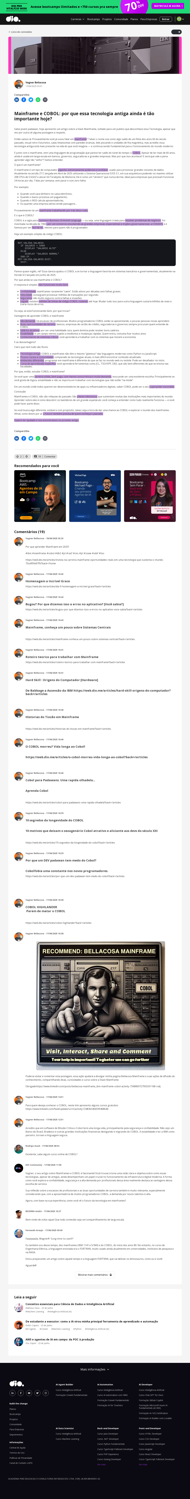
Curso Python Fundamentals (111, 1444)
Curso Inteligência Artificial (68, 1390)
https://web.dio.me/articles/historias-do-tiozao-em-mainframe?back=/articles (68, 728)
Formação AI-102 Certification (153, 1413)
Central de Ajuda (17, 1447)
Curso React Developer (150, 1454)
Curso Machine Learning (67, 1438)
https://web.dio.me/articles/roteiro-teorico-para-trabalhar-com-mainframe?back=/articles (75, 662)
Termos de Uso (17, 1452)
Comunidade (121, 19)
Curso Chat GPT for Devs (151, 1395)
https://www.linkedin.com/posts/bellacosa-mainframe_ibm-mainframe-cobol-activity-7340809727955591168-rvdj (98, 1086)
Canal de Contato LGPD (21, 1463)
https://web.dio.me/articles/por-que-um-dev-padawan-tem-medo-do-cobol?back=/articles (75, 876)
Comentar (50, 456)
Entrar (166, 19)
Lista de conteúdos (20, 32)
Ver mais (101, 1464)
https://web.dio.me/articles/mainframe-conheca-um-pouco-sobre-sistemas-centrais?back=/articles (80, 639)
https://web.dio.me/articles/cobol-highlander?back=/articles (58, 922)
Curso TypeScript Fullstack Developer (115, 1449)
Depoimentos (16, 1434)
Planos (134, 19)
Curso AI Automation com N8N (112, 1395)
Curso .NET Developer (108, 1438)
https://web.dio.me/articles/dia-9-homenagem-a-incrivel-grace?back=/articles (68, 586)
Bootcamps (93, 19)
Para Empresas (148, 19)
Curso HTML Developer (150, 1433)
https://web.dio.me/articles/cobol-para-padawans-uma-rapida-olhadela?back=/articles (73, 802)
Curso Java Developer (107, 1433)
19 (37, 456)
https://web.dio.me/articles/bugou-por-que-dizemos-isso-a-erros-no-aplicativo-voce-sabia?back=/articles (84, 609)
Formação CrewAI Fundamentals (71, 1395)
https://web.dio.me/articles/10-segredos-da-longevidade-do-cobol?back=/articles (70, 842)
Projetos (107, 19)
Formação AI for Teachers (110, 1405)
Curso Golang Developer (109, 1459)
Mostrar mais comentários (95, 1274)
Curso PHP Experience (108, 1454)
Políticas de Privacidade (21, 1457)
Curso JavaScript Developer (152, 1444)
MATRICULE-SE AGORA (168, 6)
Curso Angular (145, 1449)
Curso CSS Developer (149, 1438)
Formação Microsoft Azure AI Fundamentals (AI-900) (153, 1406)
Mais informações (95, 1369)
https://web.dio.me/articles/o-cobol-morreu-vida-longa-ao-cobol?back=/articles (87, 757)
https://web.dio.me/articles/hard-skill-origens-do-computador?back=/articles (98, 692)
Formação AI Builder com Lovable (155, 1418)
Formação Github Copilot (151, 1400)
